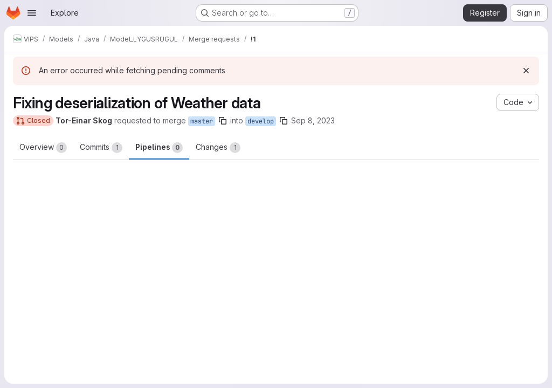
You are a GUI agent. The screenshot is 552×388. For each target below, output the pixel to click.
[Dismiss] (526, 70)
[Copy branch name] (222, 120)
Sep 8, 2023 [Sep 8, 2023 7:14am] (313, 120)
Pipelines (159, 147)
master (201, 121)
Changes (218, 147)
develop (260, 121)
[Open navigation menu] (31, 13)
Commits (101, 147)
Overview (43, 147)
